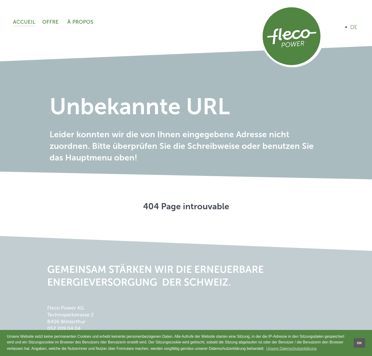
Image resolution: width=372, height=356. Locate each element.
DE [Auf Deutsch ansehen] (353, 27)
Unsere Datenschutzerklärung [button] (291, 349)
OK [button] (359, 343)
